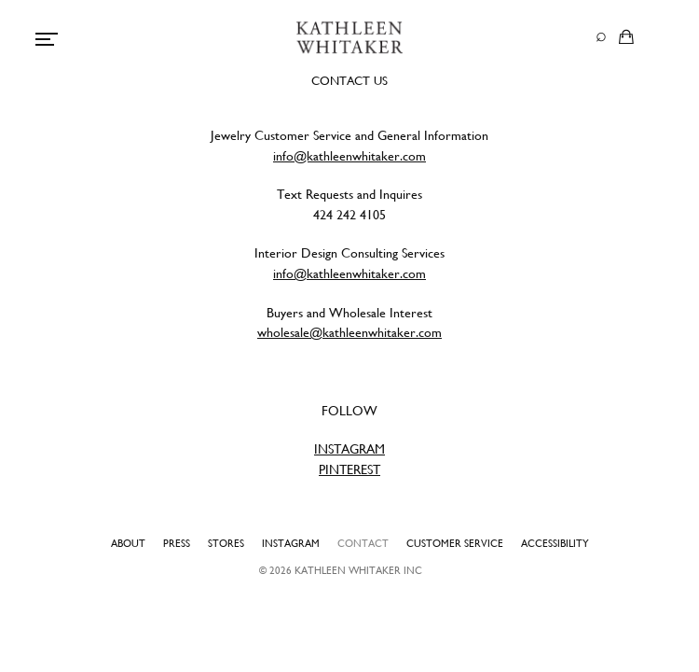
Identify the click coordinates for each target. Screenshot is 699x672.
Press (176, 543)
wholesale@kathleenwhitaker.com (349, 332)
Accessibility (555, 543)
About (128, 543)
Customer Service (454, 543)
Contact (363, 543)
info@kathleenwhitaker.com (349, 155)
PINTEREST (349, 469)
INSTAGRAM (349, 448)
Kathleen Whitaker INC (358, 570)
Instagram (291, 543)
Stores (226, 543)
